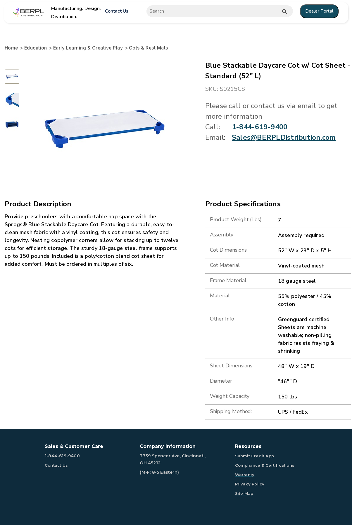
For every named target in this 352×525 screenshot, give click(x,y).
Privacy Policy (250, 484)
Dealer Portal (319, 11)
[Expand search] (214, 11)
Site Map (244, 493)
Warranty (245, 474)
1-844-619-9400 (259, 127)
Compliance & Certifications (264, 465)
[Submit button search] (284, 11)
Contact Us (116, 11)
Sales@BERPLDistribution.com (284, 137)
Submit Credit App (254, 456)
